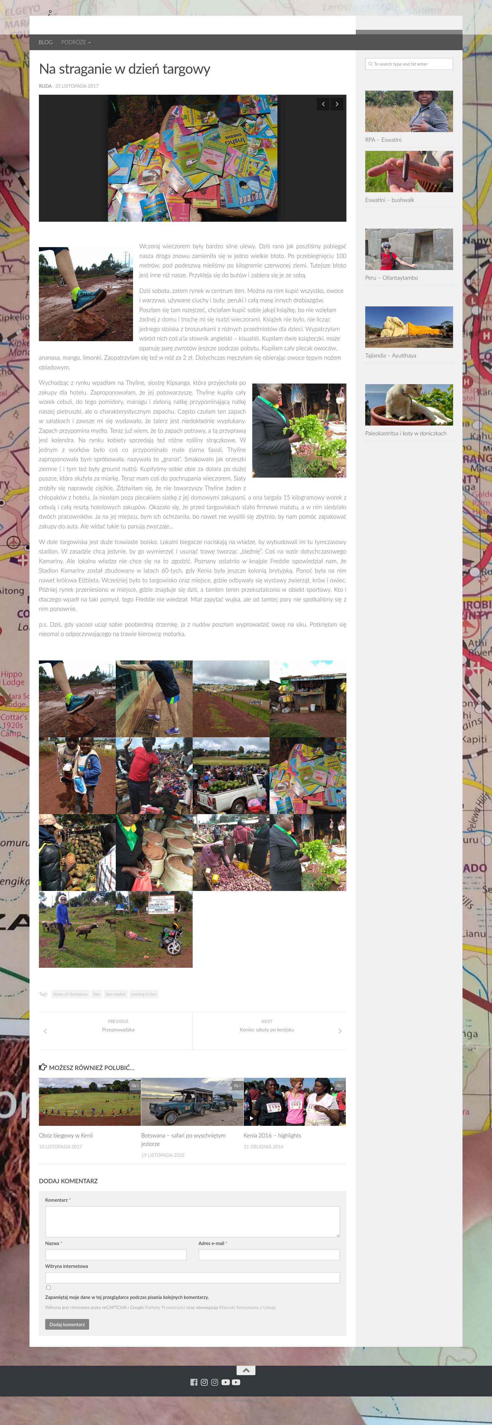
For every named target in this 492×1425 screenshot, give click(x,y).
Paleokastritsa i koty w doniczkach (406, 453)
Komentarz (58, 1220)
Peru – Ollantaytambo (391, 297)
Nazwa (53, 1263)
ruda (45, 106)
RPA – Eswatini (383, 159)
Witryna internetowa (66, 1286)
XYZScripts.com (268, 1421)
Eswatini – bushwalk (389, 220)
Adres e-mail (213, 1263)
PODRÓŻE (73, 42)
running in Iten (144, 1014)
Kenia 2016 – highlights (272, 1155)
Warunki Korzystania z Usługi (247, 1327)
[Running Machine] (408, 59)
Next (337, 124)
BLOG (45, 42)
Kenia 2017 (119, 59)
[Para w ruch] (418, 59)
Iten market (116, 1014)
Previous (323, 124)
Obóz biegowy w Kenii (66, 1155)
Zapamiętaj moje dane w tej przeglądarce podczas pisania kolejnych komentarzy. (127, 1317)
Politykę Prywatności (165, 1327)
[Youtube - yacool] (449, 59)
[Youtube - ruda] (439, 59)
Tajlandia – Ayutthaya (390, 375)
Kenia (91, 59)
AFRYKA (49, 59)
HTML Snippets (223, 1421)
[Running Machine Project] (428, 59)
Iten (97, 1014)
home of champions (71, 1014)
